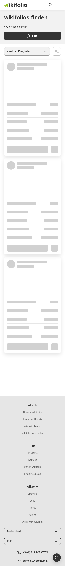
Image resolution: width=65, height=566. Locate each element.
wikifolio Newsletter (32, 433)
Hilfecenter (32, 453)
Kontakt (32, 460)
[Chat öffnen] (57, 557)
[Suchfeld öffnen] (50, 5)
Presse (32, 507)
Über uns (32, 493)
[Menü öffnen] (60, 5)
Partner (33, 514)
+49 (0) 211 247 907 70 (32, 552)
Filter (32, 36)
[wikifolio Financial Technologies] (15, 5)
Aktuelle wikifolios (32, 412)
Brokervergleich (32, 474)
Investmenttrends (32, 419)
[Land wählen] (32, 531)
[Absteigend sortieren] (57, 51)
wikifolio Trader (32, 426)
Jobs (32, 500)
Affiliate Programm (32, 521)
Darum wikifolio (32, 467)
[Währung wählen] (32, 541)
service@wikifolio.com (32, 561)
